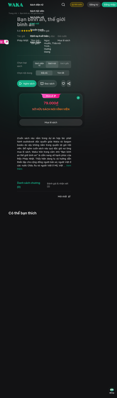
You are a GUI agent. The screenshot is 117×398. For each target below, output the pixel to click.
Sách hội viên (37, 11)
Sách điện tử (36, 4)
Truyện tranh (37, 29)
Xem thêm (35, 42)
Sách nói (34, 23)
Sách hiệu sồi (37, 17)
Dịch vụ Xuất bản (39, 36)
